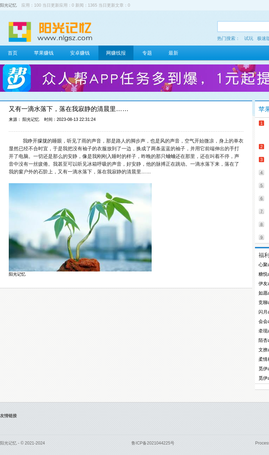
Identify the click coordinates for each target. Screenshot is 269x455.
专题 (147, 53)
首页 (13, 53)
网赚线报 (116, 53)
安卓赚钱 (80, 53)
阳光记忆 (8, 5)
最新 (173, 53)
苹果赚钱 (44, 53)
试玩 (248, 38)
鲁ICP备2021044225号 (152, 443)
